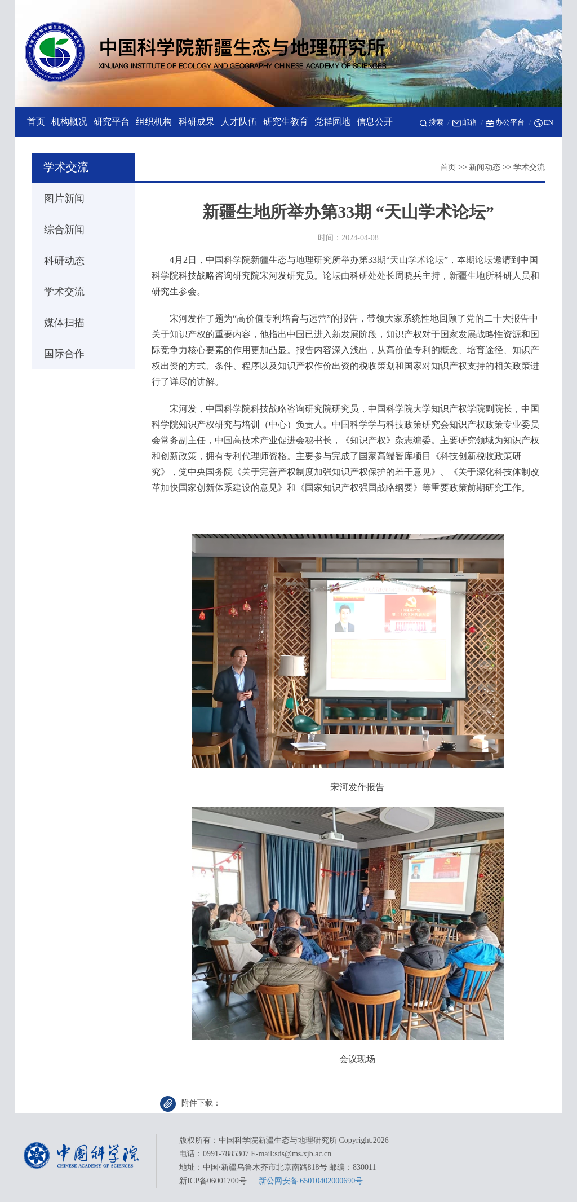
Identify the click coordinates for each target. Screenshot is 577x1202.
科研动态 (59, 260)
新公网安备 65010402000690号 (311, 1181)
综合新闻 (59, 229)
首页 (448, 167)
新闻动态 (484, 167)
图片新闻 (59, 198)
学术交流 (529, 167)
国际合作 (59, 353)
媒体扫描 (59, 322)
